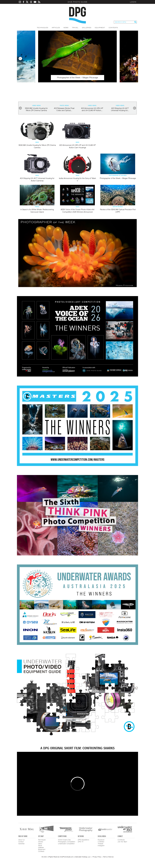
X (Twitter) (101, 842)
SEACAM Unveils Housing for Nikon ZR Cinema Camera (36, 109)
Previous (20, 58)
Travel (75, 27)
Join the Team (122, 842)
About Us (21, 840)
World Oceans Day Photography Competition (66, 841)
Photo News (64, 105)
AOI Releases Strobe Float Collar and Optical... (64, 109)
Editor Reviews (118, 206)
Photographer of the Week (118, 175)
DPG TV (80, 842)
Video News (36, 105)
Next (134, 58)
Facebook (101, 840)
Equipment (100, 27)
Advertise (21, 844)
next (134, 108)
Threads (100, 844)
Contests (113, 27)
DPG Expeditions (83, 840)
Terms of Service (108, 857)
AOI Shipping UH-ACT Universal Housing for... (120, 109)
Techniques (42, 27)
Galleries (86, 27)
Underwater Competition (66, 844)
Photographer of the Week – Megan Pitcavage (118, 178)
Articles (56, 27)
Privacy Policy (97, 857)
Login (133, 2)
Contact (21, 842)
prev (20, 108)
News (65, 27)
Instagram (101, 845)
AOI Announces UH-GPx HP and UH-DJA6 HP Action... (92, 109)
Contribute (121, 840)
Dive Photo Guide (77, 2)
